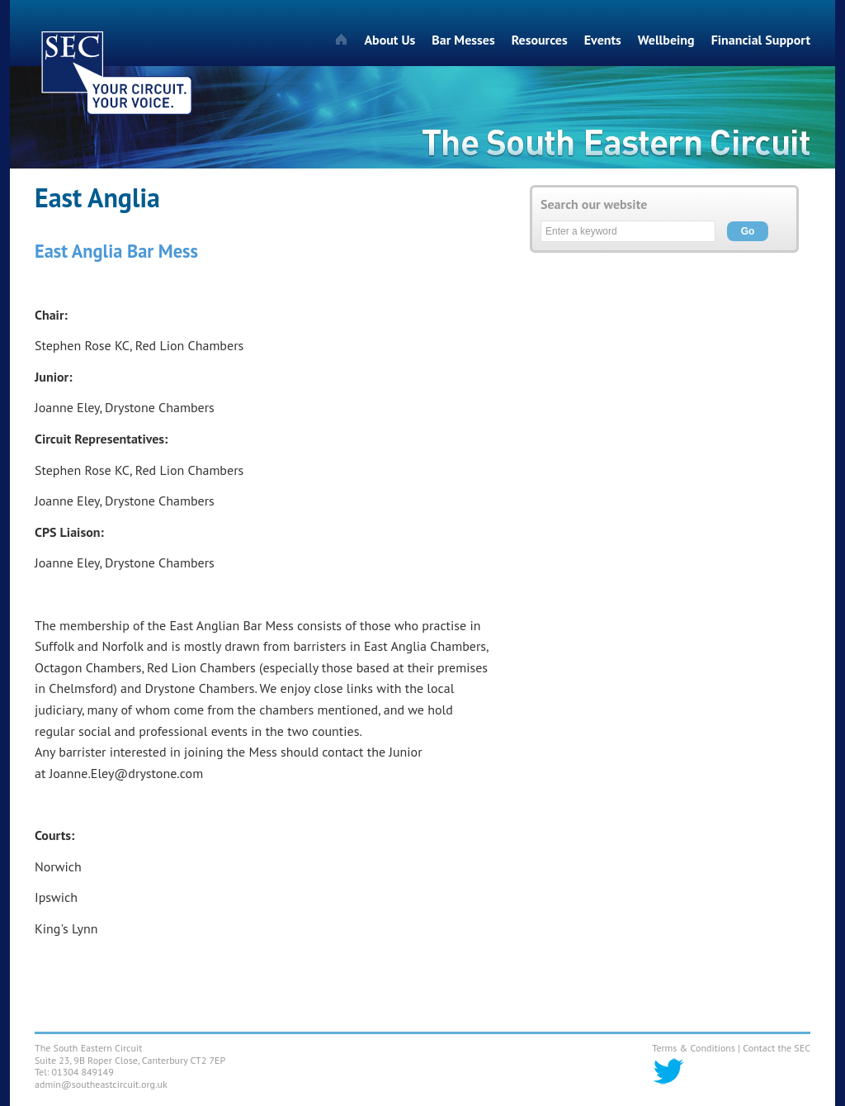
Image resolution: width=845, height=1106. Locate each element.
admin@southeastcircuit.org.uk (101, 1084)
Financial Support (760, 39)
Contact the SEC (776, 1048)
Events (602, 39)
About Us (389, 39)
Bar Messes (463, 39)
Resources (540, 39)
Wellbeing (666, 39)
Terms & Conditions (693, 1048)
